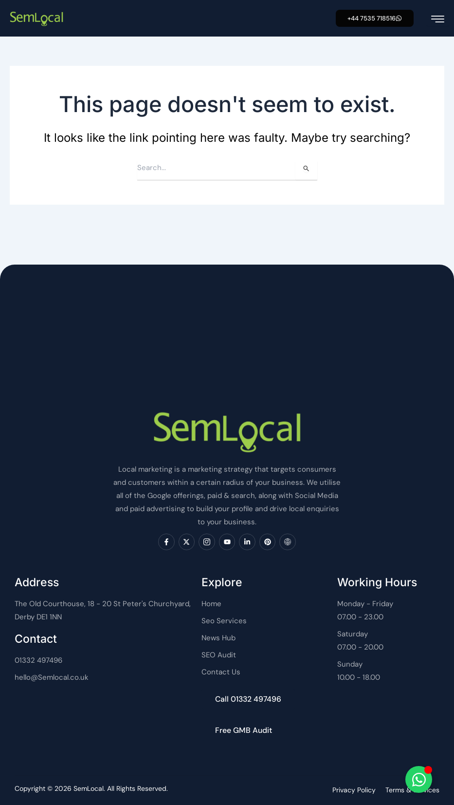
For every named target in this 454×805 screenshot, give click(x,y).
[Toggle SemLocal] (418, 779)
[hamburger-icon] (438, 19)
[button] (375, 18)
